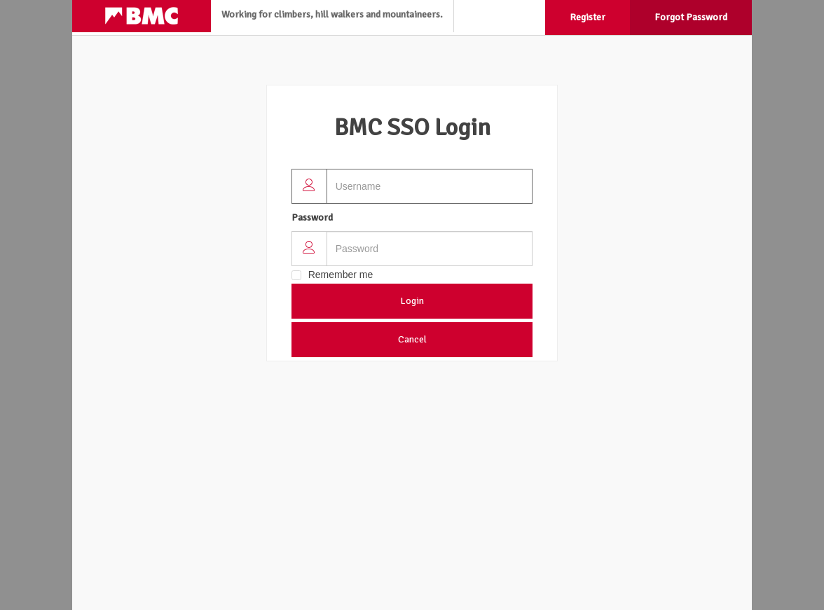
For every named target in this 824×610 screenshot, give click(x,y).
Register (587, 17)
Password (312, 217)
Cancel (412, 339)
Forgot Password (690, 17)
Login (412, 301)
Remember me (340, 275)
